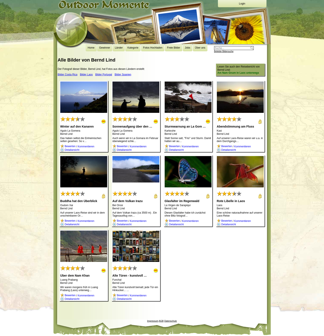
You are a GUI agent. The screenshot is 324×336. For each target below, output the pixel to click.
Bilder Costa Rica (68, 74)
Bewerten (68, 146)
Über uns (200, 47)
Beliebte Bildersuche (223, 51)
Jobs (187, 47)
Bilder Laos (86, 74)
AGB (161, 321)
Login (242, 3)
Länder (119, 47)
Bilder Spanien (123, 74)
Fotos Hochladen (153, 47)
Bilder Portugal (103, 74)
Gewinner (104, 47)
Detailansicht (69, 149)
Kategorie (132, 47)
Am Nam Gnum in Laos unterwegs (238, 72)
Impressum (152, 321)
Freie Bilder (173, 47)
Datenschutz (170, 321)
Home (91, 47)
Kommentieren (86, 146)
